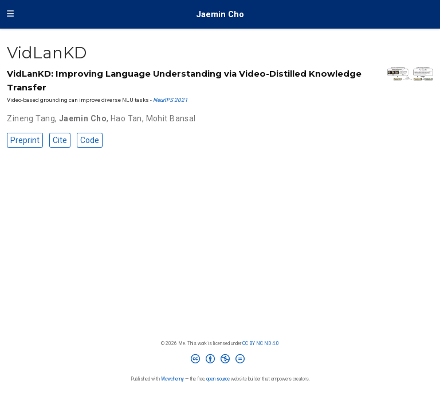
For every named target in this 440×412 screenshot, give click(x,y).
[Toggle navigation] (10, 14)
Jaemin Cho (220, 14)
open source (218, 379)
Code (89, 140)
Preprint (25, 140)
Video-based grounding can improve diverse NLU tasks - (80, 100)
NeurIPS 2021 (170, 100)
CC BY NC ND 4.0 (260, 343)
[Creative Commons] (220, 361)
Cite (60, 140)
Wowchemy (172, 379)
